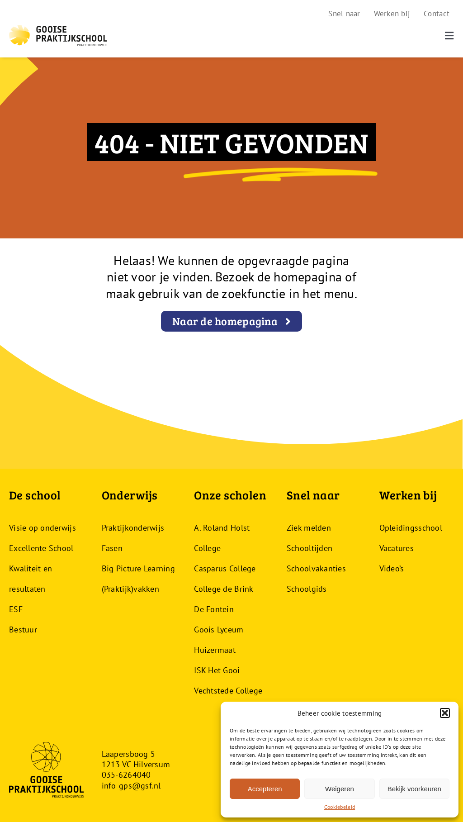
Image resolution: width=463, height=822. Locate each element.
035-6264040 (126, 775)
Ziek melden (309, 528)
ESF (16, 609)
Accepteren (265, 789)
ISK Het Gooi (217, 670)
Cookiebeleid (339, 806)
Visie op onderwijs (42, 528)
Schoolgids (307, 589)
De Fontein (214, 609)
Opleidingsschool (410, 528)
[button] (444, 712)
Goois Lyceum (218, 629)
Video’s (391, 568)
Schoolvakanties (316, 568)
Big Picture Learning (138, 568)
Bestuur (23, 629)
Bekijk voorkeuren (414, 789)
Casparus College (224, 568)
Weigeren (339, 789)
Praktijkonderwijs (133, 528)
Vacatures (396, 548)
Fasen (112, 548)
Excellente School (41, 548)
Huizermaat (215, 650)
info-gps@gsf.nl (131, 785)
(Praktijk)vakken (130, 589)
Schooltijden (309, 548)
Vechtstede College (228, 690)
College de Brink (223, 589)
